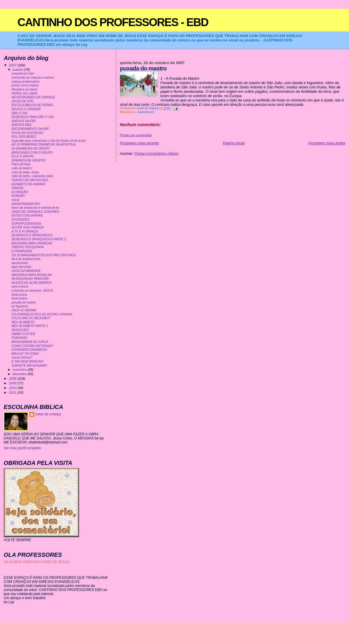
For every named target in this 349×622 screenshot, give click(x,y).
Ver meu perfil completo (22, 448)
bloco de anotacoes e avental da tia (35, 207)
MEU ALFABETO (23, 322)
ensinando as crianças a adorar (33, 77)
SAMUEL (18, 188)
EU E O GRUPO (23, 156)
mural (15, 199)
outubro (18, 69)
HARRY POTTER (23, 334)
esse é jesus (20, 286)
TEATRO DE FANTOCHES (30, 180)
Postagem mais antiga (326, 143)
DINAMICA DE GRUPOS (28, 160)
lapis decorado (21, 266)
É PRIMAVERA (22, 251)
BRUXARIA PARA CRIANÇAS (32, 243)
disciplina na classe (25, 89)
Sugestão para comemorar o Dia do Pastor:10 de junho (49, 140)
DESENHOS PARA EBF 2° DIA (33, 117)
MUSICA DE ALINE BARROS (32, 282)
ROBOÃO (18, 195)
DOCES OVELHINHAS (27, 215)
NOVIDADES (21, 219)
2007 (13, 65)
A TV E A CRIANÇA (25, 231)
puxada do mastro (24, 302)
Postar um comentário (136, 135)
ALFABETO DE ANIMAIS (28, 184)
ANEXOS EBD (21, 124)
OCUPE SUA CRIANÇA (28, 227)
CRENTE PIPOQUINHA (28, 247)
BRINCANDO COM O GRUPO (32, 152)
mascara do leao (23, 73)
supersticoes (145, 112)
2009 (13, 383)
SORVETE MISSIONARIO (29, 365)
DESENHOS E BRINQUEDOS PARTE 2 (39, 239)
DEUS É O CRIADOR (26, 109)
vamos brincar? (22, 357)
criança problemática (26, 81)
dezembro (20, 374)
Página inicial (234, 143)
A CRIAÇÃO (20, 192)
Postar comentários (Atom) (156, 153)
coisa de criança (48, 414)
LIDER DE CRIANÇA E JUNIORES (35, 211)
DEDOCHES (20, 330)
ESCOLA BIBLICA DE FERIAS (32, 105)
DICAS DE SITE (23, 101)
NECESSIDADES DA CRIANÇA (33, 97)
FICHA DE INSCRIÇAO (27, 132)
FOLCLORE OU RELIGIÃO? (31, 318)
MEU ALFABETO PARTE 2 (30, 326)
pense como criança (25, 85)
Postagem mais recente (139, 143)
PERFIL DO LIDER (24, 93)
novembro (20, 369)
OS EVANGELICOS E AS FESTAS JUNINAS (42, 314)
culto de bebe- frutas (25, 172)
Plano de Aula (21, 164)
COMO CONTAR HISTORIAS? (32, 346)
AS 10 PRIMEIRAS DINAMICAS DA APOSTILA (44, 144)
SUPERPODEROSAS (26, 223)
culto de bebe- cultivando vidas (32, 176)
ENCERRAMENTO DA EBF (30, 128)
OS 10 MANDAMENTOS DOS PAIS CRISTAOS (44, 255)
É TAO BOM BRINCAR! (27, 361)
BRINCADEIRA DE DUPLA (30, 341)
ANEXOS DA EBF (24, 121)
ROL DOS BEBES (24, 136)
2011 (13, 392)
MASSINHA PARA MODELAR (32, 275)
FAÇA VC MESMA (24, 310)
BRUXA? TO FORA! (25, 353)
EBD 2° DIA (20, 113)
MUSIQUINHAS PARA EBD (30, 278)
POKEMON (19, 337)
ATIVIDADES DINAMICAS (29, 349)
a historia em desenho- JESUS (32, 290)
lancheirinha (20, 263)
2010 (13, 388)
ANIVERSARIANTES (26, 203)
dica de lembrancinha (26, 259)
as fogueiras (20, 306)
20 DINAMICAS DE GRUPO (31, 148)
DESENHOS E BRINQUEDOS (32, 235)
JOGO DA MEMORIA (26, 270)
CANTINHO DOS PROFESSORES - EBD (112, 22)
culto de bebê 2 (22, 168)
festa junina (19, 294)
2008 (13, 378)
